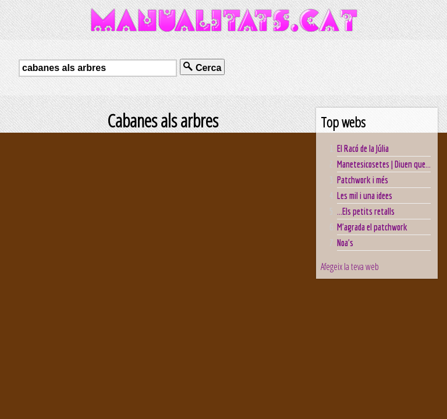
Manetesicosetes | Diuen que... (384, 164)
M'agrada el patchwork (372, 227)
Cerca (202, 67)
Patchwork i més (362, 180)
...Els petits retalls (366, 211)
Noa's (345, 242)
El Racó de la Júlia (363, 148)
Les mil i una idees (364, 195)
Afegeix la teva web (350, 266)
